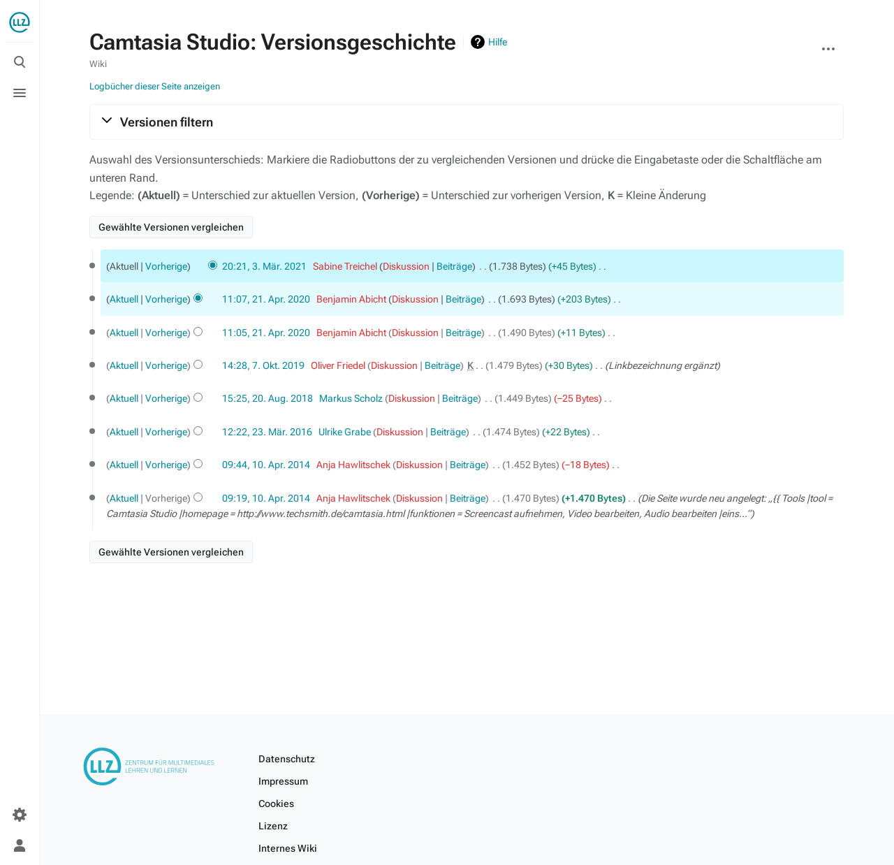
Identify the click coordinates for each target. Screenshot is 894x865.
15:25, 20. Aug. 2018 (267, 398)
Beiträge (454, 266)
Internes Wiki (287, 848)
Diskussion (406, 266)
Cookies (276, 803)
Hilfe (497, 42)
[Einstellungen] (20, 815)
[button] (466, 121)
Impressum (283, 781)
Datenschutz (286, 758)
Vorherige (166, 266)
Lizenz (273, 825)
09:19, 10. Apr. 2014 (266, 498)
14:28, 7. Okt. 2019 (263, 365)
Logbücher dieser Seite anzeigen (154, 86)
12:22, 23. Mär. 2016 (267, 431)
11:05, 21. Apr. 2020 (266, 332)
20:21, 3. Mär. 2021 (264, 266)
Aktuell (124, 299)
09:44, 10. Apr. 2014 (266, 464)
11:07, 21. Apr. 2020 (266, 299)
